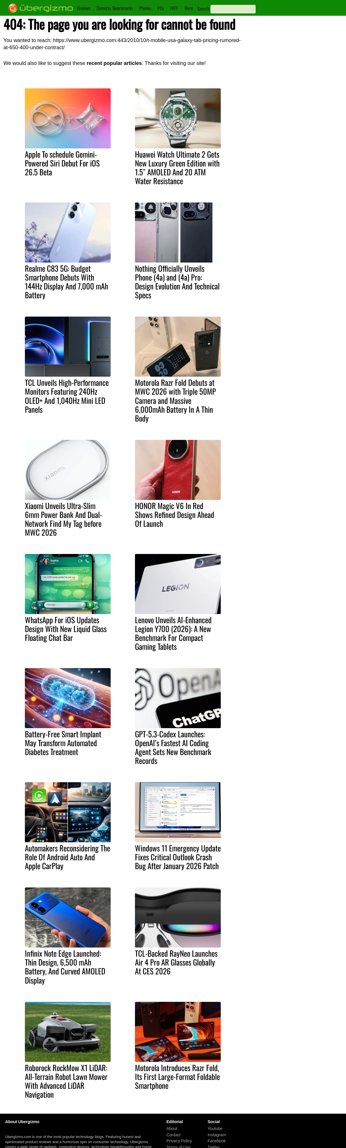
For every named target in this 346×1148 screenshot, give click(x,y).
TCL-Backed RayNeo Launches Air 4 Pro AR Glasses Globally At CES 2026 (176, 962)
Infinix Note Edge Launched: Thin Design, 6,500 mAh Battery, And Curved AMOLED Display (65, 967)
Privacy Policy (179, 1141)
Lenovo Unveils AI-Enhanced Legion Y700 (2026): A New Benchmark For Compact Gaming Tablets (173, 633)
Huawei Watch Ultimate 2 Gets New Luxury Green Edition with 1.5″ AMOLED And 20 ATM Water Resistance (177, 167)
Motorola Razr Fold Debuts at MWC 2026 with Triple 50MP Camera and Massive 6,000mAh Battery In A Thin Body (175, 400)
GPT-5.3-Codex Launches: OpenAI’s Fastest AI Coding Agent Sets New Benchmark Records (173, 747)
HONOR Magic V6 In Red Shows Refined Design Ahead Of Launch (174, 514)
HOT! (174, 8)
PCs (161, 8)
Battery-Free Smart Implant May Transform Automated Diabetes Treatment (63, 742)
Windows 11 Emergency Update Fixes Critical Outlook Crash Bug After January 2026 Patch (178, 856)
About (171, 1128)
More (188, 8)
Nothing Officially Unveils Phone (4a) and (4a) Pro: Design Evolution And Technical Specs (177, 282)
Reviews (83, 8)
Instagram (217, 1135)
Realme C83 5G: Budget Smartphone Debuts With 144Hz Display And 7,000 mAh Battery (66, 282)
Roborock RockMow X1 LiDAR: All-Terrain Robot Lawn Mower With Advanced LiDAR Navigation (66, 1081)
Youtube (215, 1128)
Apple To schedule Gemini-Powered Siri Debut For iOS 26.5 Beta (62, 163)
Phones (145, 8)
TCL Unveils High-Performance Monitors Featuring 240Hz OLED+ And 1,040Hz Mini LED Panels (67, 396)
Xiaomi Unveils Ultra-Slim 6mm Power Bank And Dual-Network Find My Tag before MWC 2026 (63, 519)
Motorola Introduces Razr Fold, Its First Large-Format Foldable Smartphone (177, 1076)
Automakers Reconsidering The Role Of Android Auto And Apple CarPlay (67, 856)
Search (203, 8)
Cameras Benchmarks (115, 8)
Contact (173, 1135)
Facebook (217, 1141)
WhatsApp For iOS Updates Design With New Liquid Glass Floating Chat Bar (66, 628)
